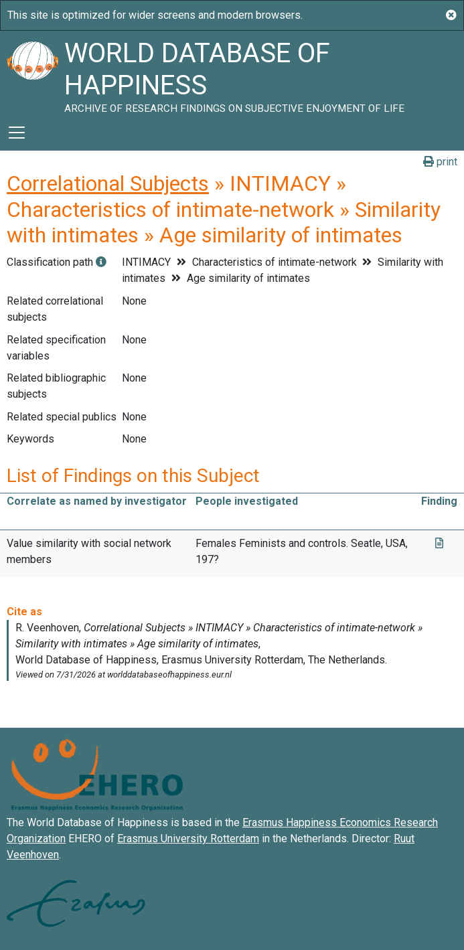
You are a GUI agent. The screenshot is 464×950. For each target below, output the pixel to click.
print (440, 161)
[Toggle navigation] (17, 132)
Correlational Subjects (108, 183)
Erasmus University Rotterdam (188, 838)
